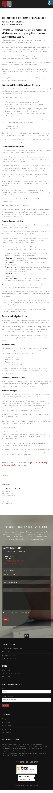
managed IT (21, 758)
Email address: (7, 700)
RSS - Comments (7, 503)
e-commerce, (38, 756)
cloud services (30, 747)
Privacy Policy (8, 732)
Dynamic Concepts (26, 765)
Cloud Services (8, 655)
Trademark (7, 735)
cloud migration (43, 754)
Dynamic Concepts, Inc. (31, 788)
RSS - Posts (5, 501)
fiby (7, 25)
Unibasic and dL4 (9, 662)
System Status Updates (11, 676)
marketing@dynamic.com (16, 561)
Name (4, 691)
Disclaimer (7, 729)
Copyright (6, 725)
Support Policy (8, 680)
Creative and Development (12, 651)
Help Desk (6, 673)
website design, (27, 756)
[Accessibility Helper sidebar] (50, 2)
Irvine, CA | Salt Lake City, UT (11, 489)
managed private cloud (28, 754)
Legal (5, 722)
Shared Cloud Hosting (11, 658)
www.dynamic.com (13, 564)
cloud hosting (15, 754)
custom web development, (11, 756)
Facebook (5, 475)
